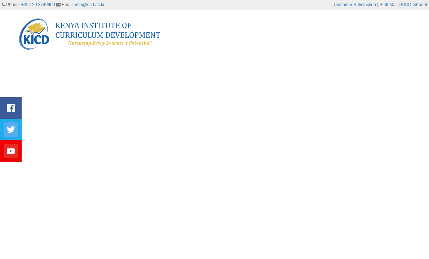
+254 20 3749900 (38, 4)
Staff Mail (389, 4)
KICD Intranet (414, 4)
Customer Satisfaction (355, 4)
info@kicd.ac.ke (90, 4)
